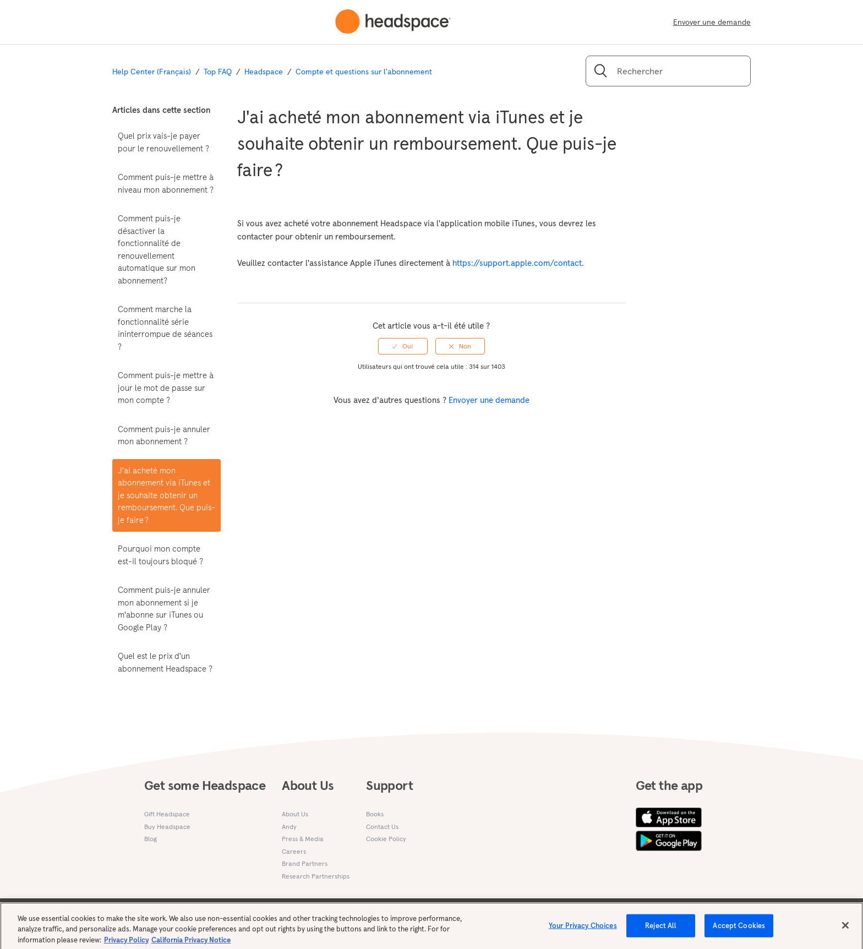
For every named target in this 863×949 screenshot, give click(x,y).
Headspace (263, 72)
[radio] (403, 346)
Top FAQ (218, 72)
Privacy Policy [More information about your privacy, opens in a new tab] (126, 943)
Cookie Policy (386, 839)
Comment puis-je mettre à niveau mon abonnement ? (166, 183)
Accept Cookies (739, 929)
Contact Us (382, 826)
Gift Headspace (167, 814)
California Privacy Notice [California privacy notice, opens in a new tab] (191, 943)
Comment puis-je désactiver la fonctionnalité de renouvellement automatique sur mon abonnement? (156, 249)
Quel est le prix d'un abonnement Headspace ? (165, 662)
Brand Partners (304, 863)
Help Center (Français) (151, 72)
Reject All (660, 929)
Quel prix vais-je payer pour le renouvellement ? (163, 142)
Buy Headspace (167, 826)
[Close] (845, 929)
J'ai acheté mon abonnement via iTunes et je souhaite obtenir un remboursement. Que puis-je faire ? (166, 495)
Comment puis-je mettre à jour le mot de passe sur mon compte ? (166, 387)
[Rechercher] (668, 71)
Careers (294, 851)
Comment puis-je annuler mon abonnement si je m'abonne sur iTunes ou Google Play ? (164, 608)
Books (375, 814)
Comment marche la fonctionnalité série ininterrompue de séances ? (165, 328)
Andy (289, 826)
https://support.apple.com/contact (517, 263)
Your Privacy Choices (583, 929)
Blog (150, 839)
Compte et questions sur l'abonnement (364, 72)
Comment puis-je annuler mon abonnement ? (164, 435)
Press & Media (303, 839)
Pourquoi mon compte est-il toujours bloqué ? (160, 554)
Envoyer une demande (712, 22)
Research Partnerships (315, 876)
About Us (295, 814)
